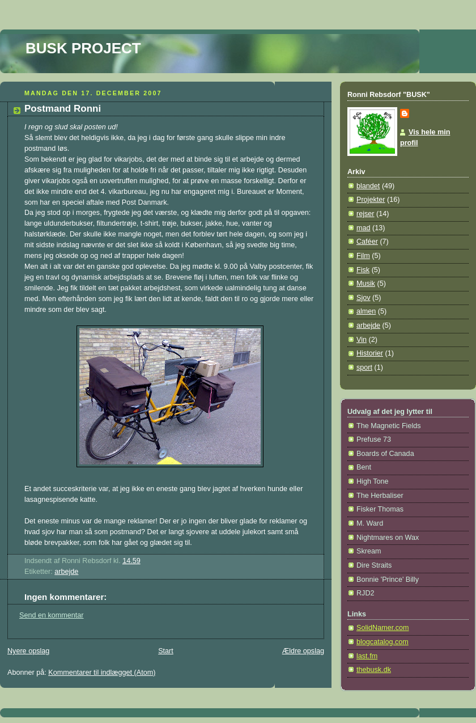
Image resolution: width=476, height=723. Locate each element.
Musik (365, 283)
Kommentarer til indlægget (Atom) (101, 673)
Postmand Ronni (62, 108)
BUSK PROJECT (83, 48)
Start (165, 651)
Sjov (363, 298)
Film (363, 256)
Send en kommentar (51, 615)
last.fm (366, 656)
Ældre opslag (303, 651)
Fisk (362, 270)
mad (363, 228)
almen (366, 311)
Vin (361, 340)
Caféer (367, 242)
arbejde (66, 572)
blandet (368, 186)
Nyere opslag (28, 651)
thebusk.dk (373, 670)
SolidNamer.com (382, 628)
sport (364, 367)
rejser (365, 214)
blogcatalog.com (382, 642)
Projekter (370, 200)
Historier (369, 353)
